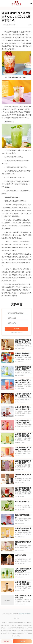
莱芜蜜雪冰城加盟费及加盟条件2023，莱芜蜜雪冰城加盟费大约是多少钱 (23, 489)
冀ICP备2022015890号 (24, 613)
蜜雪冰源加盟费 (20, 555)
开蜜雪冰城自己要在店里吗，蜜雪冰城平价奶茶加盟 (23, 395)
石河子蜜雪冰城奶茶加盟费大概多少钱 (23, 570)
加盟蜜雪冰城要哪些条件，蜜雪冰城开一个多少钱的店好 (23, 462)
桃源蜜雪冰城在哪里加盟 (23, 543)
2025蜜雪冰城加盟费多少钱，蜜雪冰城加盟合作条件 (23, 381)
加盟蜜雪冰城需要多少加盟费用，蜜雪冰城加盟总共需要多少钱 (23, 422)
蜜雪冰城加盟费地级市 (23, 501)
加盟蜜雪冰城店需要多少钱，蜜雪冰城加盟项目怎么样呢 (23, 408)
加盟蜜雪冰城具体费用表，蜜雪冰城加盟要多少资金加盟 (23, 435)
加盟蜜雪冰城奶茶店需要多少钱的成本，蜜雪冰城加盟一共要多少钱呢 (23, 449)
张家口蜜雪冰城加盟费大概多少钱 (23, 597)
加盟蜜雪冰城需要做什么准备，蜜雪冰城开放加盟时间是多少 (23, 368)
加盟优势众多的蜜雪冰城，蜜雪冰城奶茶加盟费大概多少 (23, 529)
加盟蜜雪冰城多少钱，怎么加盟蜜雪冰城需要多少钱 (23, 583)
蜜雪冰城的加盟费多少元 (23, 516)
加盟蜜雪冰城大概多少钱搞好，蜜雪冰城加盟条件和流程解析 (23, 354)
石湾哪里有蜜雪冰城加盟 (23, 475)
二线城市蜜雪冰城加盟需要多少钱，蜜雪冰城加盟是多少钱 (23, 341)
